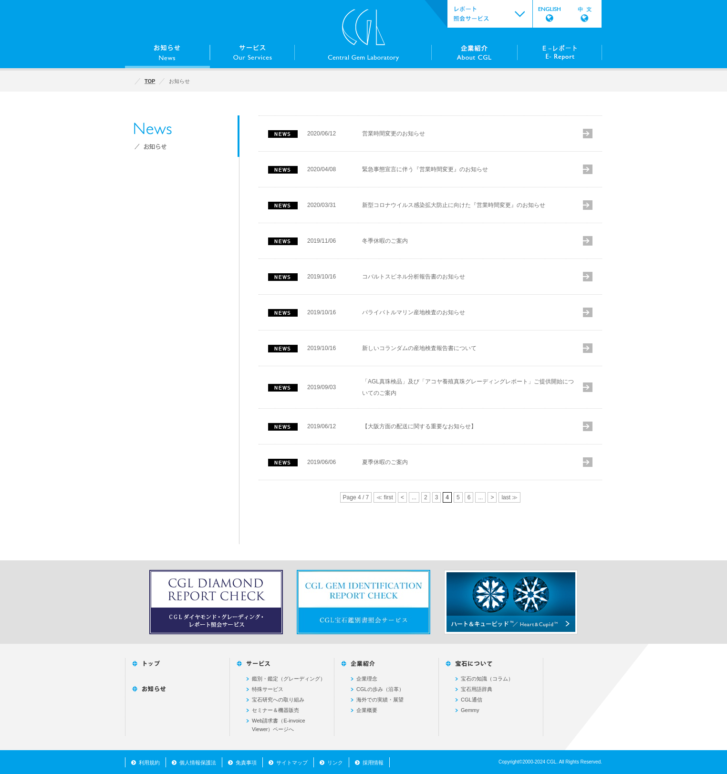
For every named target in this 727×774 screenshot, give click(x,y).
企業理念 (366, 678)
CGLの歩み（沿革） (380, 689)
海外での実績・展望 (380, 699)
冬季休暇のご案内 (385, 240)
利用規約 (149, 762)
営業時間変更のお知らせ (393, 133)
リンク (335, 762)
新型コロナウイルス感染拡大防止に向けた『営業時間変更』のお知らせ (453, 205)
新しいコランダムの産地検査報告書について (419, 348)
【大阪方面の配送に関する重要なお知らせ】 (419, 426)
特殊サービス (267, 689)
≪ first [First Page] (384, 497)
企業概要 (366, 710)
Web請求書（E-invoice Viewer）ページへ (278, 725)
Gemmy (470, 710)
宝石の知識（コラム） (487, 678)
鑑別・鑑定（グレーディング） (288, 678)
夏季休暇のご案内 (385, 462)
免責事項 (246, 762)
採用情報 (373, 762)
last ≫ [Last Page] (509, 497)
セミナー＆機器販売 (275, 710)
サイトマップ (292, 762)
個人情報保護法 (197, 762)
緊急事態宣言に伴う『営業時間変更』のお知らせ (425, 169)
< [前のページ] (402, 497)
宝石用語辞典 (476, 689)
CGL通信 (471, 699)
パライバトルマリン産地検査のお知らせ (413, 312)
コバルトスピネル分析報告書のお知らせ (413, 276)
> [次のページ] (492, 497)
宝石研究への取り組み (278, 699)
